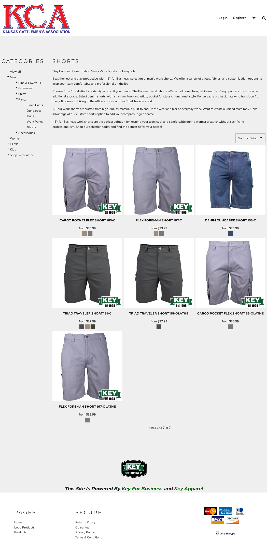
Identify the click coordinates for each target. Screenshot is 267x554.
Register (239, 18)
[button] (254, 18)
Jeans (30, 116)
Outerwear (25, 88)
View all (15, 72)
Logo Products (24, 527)
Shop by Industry (21, 155)
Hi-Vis (14, 144)
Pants (22, 99)
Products (20, 532)
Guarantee (82, 527)
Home (18, 522)
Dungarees (34, 111)
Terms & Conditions (88, 537)
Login (223, 18)
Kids (13, 149)
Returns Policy (85, 522)
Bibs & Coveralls (29, 83)
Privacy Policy (85, 532)
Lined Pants (35, 105)
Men (13, 77)
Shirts (22, 94)
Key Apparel (188, 489)
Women (15, 138)
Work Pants (35, 122)
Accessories (26, 133)
